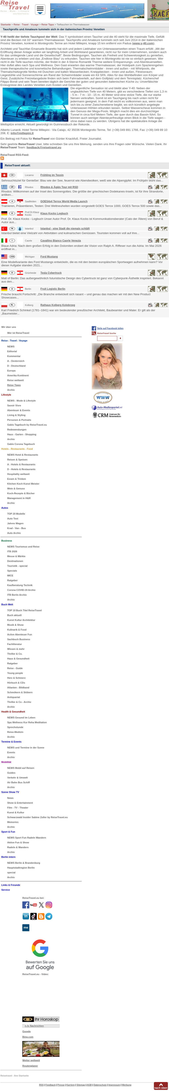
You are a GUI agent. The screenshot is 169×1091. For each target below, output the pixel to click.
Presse (61, 1085)
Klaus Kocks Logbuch (54, 213)
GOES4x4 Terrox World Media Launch (64, 201)
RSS (41, 1085)
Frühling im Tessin (52, 175)
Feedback (51, 1085)
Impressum (114, 1085)
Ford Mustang (49, 256)
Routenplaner (30, 1065)
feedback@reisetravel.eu (43, 147)
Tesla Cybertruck (51, 272)
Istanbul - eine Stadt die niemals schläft (65, 228)
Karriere (70, 1085)
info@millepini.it (22, 133)
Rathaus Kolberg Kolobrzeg (57, 305)
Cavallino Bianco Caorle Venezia (60, 240)
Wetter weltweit (31, 1060)
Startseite (6, 24)
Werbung (126, 1085)
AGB (89, 1085)
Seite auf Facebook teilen (110, 328)
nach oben (160, 1087)
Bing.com (27, 1037)
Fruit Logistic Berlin (52, 288)
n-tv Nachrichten (34, 1025)
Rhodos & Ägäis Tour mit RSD (59, 187)
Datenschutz (99, 1085)
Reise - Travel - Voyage (26, 24)
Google (26, 1031)
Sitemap (81, 1085)
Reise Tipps (47, 24)
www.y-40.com (143, 43)
